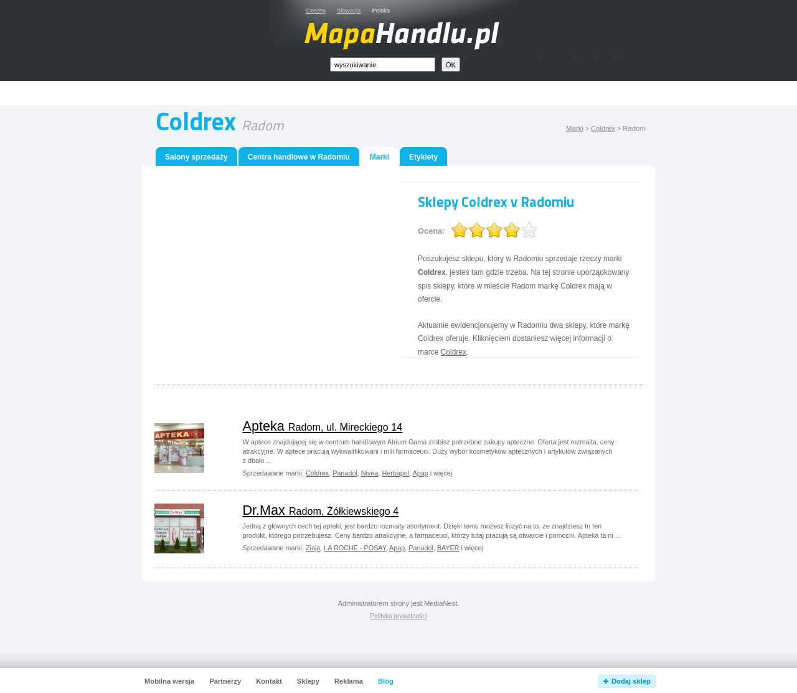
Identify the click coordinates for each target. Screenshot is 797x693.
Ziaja (313, 548)
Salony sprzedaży (196, 157)
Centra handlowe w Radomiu (299, 157)
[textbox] (382, 64)
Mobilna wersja (169, 681)
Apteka (323, 426)
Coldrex (603, 128)
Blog (386, 681)
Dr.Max (321, 510)
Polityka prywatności (398, 616)
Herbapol (395, 473)
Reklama (348, 681)
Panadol (344, 473)
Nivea (370, 473)
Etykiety (423, 157)
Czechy (316, 10)
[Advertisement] (412, 93)
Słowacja (349, 10)
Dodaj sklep (631, 681)
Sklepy (308, 681)
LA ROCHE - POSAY (354, 548)
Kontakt (269, 681)
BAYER (448, 548)
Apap (420, 473)
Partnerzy (225, 681)
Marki (574, 128)
